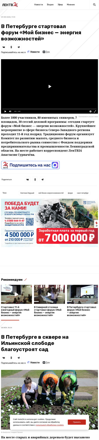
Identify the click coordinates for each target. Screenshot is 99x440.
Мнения (71, 4)
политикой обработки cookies (50, 425)
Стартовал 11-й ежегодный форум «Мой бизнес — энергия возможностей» (15, 311)
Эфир (60, 4)
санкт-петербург (83, 193)
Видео (50, 4)
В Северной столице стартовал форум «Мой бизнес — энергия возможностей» (47, 311)
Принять (77, 422)
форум (70, 193)
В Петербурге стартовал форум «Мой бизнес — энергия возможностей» (81, 311)
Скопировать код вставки (88, 116)
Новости (38, 4)
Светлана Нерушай (27, 193)
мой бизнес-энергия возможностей (51, 193)
